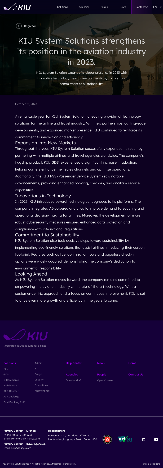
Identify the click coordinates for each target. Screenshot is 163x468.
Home (132, 363)
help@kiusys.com (21, 447)
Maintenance (42, 390)
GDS (6, 374)
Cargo (38, 374)
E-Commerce (11, 380)
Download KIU (74, 380)
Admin (38, 363)
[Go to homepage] (17, 6)
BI (36, 368)
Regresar (25, 26)
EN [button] (157, 7)
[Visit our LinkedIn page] (143, 439)
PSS (5, 368)
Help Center (73, 363)
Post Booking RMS (14, 402)
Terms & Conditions (151, 463)
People (104, 6)
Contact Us (142, 6)
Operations (41, 385)
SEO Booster (11, 391)
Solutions (62, 6)
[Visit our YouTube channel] (156, 439)
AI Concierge (11, 396)
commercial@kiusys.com (25, 438)
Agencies (84, 6)
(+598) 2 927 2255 (22, 434)
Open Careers (105, 380)
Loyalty (39, 379)
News (123, 6)
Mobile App (10, 385)
